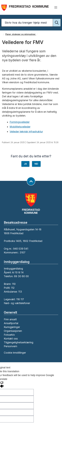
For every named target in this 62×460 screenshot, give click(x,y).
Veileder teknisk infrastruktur (26, 131)
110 (14, 283)
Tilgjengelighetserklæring (18, 342)
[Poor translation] (2, 384)
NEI (36, 163)
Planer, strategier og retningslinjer (20, 34)
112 (13, 287)
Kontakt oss (11, 338)
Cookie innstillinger (15, 352)
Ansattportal (11, 323)
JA (25, 163)
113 (20, 291)
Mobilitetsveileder (20, 126)
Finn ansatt (10, 319)
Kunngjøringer (12, 327)
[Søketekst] (31, 23)
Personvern (10, 346)
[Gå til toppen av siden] (31, 181)
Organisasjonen (13, 330)
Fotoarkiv (9, 334)
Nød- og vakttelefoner (17, 303)
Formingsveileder (20, 122)
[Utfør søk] (57, 23)
